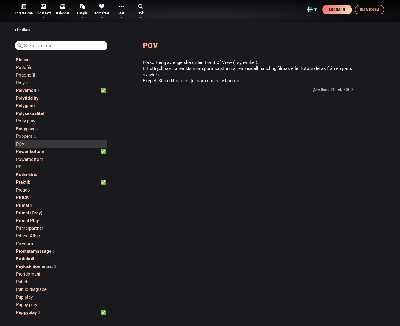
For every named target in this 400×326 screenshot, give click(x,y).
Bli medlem (369, 9)
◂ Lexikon (22, 29)
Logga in (337, 9)
